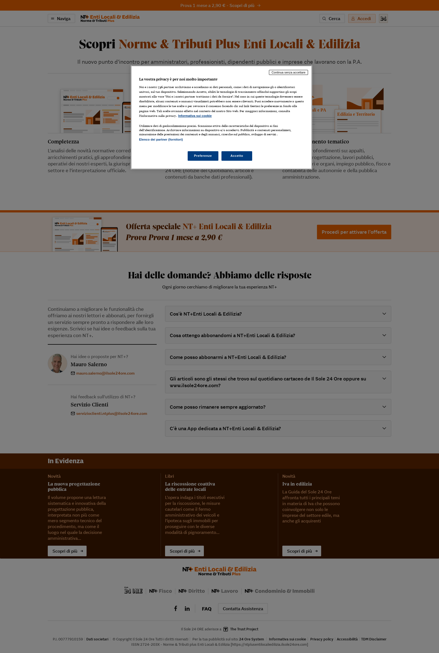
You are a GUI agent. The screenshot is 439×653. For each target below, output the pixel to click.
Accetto (236, 155)
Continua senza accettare (288, 72)
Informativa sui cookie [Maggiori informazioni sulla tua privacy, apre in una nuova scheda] (195, 115)
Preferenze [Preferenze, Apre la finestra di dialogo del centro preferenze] (203, 155)
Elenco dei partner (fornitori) (161, 139)
